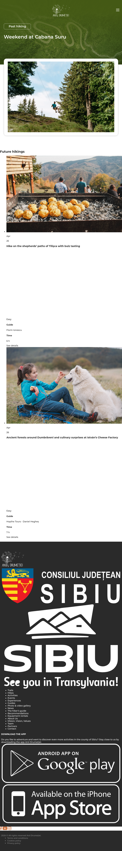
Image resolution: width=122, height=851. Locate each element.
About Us (13, 718)
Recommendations (18, 713)
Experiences (14, 700)
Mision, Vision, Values (19, 721)
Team (11, 723)
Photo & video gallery (19, 705)
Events (11, 698)
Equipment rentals (18, 716)
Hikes (11, 693)
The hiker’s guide (17, 711)
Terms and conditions (17, 838)
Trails (10, 690)
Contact (12, 728)
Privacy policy (13, 843)
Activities (13, 695)
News (11, 708)
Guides (11, 703)
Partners (12, 726)
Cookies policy (14, 840)
